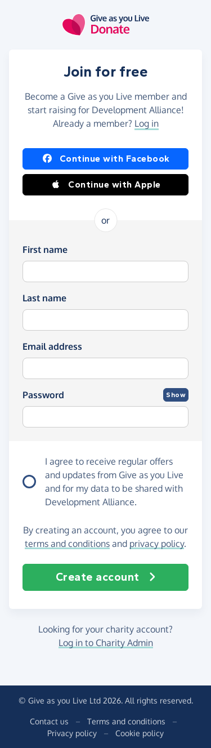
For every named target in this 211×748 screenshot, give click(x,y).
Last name (44, 298)
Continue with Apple (105, 185)
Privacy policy (72, 733)
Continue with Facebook (106, 159)
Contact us (49, 721)
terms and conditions (67, 543)
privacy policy (156, 543)
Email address (52, 346)
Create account (106, 577)
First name (45, 249)
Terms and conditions (126, 721)
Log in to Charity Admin (106, 642)
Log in (146, 123)
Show (176, 395)
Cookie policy (139, 733)
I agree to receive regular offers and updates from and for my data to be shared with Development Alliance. (114, 481)
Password (43, 394)
